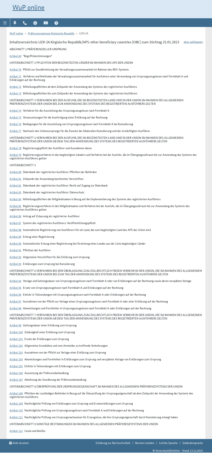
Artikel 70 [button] (15, 69)
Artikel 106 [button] (16, 373)
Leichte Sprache (168, 443)
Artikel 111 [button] (16, 417)
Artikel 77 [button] (15, 131)
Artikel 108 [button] (16, 393)
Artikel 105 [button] (16, 366)
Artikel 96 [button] (15, 294)
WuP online (28, 7)
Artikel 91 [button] (15, 250)
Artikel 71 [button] (15, 76)
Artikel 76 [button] (15, 124)
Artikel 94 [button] (15, 281)
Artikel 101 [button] (16, 339)
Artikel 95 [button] (15, 287)
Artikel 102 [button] (16, 345)
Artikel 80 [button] (15, 172)
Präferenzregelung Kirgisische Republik (51, 33)
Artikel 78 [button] (15, 148)
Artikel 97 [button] (15, 301)
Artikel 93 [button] (15, 264)
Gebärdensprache (192, 443)
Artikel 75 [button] (15, 117)
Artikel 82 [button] (15, 185)
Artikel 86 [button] (15, 216)
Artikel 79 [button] (15, 154)
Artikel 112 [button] (16, 431)
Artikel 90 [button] (15, 243)
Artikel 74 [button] (15, 110)
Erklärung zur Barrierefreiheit (113, 443)
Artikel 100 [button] (16, 332)
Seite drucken (19, 443)
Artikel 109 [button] (16, 403)
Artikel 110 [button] (16, 410)
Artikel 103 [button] (16, 352)
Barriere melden (144, 443)
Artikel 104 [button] (16, 359)
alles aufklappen (193, 42)
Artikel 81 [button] (15, 179)
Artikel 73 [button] (15, 93)
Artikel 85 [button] (15, 206)
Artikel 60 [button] (15, 56)
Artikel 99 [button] (15, 325)
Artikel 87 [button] (15, 223)
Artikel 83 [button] (15, 192)
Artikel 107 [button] (16, 379)
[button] (5, 22)
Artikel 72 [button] (15, 86)
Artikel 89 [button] (15, 236)
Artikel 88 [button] (15, 230)
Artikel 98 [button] (15, 308)
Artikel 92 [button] (15, 257)
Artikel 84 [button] (15, 199)
